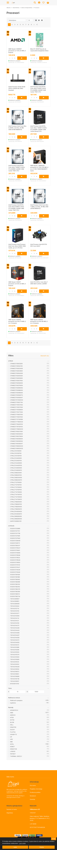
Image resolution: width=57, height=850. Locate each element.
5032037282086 (15, 582)
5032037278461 (15, 550)
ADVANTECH (14, 710)
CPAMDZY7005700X (16, 407)
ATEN (12, 717)
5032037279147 (15, 567)
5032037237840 (15, 538)
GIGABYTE (13, 734)
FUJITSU (13, 732)
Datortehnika (16, 7)
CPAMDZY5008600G (16, 390)
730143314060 (14, 616)
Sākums (9, 7)
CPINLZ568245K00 (16, 477)
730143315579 (14, 654)
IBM (11, 742)
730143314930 (14, 642)
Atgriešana (10, 813)
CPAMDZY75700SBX (16, 419)
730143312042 (14, 606)
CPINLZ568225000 (16, 473)
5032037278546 (15, 560)
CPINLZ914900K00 (16, 511)
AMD (11, 712)
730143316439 (14, 667)
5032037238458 (15, 540)
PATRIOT (13, 754)
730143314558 (14, 637)
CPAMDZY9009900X (16, 439)
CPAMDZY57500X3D (16, 400)
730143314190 (14, 623)
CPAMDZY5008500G (16, 388)
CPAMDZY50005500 (16, 376)
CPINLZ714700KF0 (16, 499)
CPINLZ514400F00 (16, 465)
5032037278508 (15, 555)
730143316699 (14, 676)
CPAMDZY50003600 (16, 371)
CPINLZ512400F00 (16, 460)
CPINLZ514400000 (16, 463)
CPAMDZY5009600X (16, 393)
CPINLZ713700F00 (16, 489)
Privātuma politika (35, 792)
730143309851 (14, 601)
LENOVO (12, 751)
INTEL (12, 744)
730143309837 (14, 599)
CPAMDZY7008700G (16, 414)
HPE (11, 739)
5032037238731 (15, 543)
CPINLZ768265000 (16, 502)
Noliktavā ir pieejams (16, 700)
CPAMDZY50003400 (16, 368)
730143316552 (14, 669)
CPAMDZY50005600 (16, 378)
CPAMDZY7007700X (16, 412)
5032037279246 (15, 572)
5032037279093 (15, 562)
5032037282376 (15, 589)
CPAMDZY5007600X (16, 385)
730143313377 (14, 613)
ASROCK (12, 715)
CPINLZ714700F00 (16, 494)
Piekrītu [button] (42, 847)
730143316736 (14, 679)
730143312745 (14, 611)
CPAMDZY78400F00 (16, 424)
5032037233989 (15, 528)
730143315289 (14, 647)
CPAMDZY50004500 (16, 373)
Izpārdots (13, 703)
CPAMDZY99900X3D (16, 446)
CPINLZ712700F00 (16, 485)
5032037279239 (15, 570)
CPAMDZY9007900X (16, 436)
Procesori (36, 7)
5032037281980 (15, 577)
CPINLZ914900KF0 (16, 514)
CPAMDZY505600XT (16, 397)
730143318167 (14, 681)
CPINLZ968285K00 (16, 519)
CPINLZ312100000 (15, 451)
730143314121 (14, 620)
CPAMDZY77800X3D (16, 422)
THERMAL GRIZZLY (16, 756)
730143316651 (14, 674)
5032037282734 (15, 596)
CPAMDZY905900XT (16, 443)
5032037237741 (15, 531)
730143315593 (14, 657)
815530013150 (14, 683)
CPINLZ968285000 (16, 516)
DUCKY (12, 729)
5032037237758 (15, 533)
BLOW (12, 722)
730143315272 (14, 645)
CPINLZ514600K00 (16, 468)
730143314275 (14, 625)
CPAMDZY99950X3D (16, 448)
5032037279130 (15, 565)
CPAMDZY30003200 (16, 363)
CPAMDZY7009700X (16, 417)
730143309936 (14, 603)
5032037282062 (15, 579)
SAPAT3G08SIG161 (16, 521)
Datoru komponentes (26, 7)
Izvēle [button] (15, 847)
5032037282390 (15, 591)
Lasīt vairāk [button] (22, 843)
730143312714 (14, 608)
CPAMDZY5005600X (16, 383)
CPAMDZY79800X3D (16, 429)
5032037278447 (15, 548)
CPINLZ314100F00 (16, 456)
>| (37, 24)
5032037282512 (15, 594)
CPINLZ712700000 (16, 482)
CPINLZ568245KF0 (16, 480)
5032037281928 (15, 574)
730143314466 (14, 633)
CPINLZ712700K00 (16, 487)
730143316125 (14, 662)
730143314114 (14, 618)
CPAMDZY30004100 (16, 366)
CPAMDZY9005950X (16, 434)
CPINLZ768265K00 (16, 506)
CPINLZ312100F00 (15, 453)
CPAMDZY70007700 (16, 402)
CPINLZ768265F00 (16, 504)
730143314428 (14, 628)
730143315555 (14, 652)
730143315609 (14, 659)
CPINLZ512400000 (16, 458)
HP (11, 737)
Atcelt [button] (53, 838)
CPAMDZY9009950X (16, 441)
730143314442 (14, 630)
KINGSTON (13, 749)
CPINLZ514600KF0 (16, 470)
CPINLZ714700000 (16, 492)
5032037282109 (15, 584)
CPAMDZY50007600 (16, 380)
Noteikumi (33, 796)
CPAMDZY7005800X (16, 410)
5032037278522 (15, 557)
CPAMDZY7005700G (16, 405)
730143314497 (14, 635)
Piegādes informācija (36, 789)
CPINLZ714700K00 (16, 497)
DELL (11, 725)
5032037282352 (15, 587)
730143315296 (14, 650)
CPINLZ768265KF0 (16, 509)
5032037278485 (15, 553)
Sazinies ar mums (12, 809)
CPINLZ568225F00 (16, 475)
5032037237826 (15, 536)
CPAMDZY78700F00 (16, 426)
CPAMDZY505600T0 (16, 395)
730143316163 (14, 664)
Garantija (32, 799)
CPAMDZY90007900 (16, 431)
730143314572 (14, 640)
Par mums (33, 785)
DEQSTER (13, 727)
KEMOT (12, 746)
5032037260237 (15, 545)
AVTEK (12, 720)
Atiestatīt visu (45, 356)
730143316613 (14, 671)
